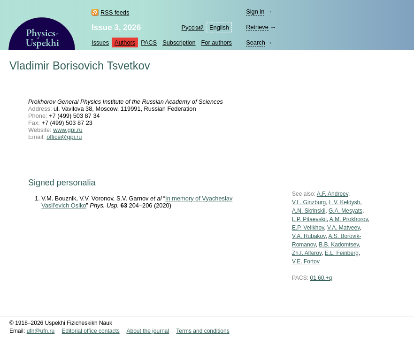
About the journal (147, 331)
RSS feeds (114, 12)
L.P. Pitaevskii (309, 219)
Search (255, 42)
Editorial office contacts (91, 331)
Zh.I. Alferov (307, 253)
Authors (125, 42)
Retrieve (257, 27)
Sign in (255, 11)
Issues (100, 42)
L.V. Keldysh (344, 202)
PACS (149, 42)
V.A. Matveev (343, 227)
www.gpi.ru (68, 129)
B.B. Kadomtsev (339, 244)
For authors (216, 42)
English (219, 27)
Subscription (178, 42)
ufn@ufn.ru (41, 331)
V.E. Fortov (306, 261)
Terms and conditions (202, 331)
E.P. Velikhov (308, 227)
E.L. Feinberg (342, 253)
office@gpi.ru (64, 136)
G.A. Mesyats (345, 210)
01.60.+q (321, 278)
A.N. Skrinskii (308, 210)
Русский (193, 27)
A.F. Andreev (332, 194)
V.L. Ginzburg (309, 202)
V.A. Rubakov (308, 236)
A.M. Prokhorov (349, 219)
